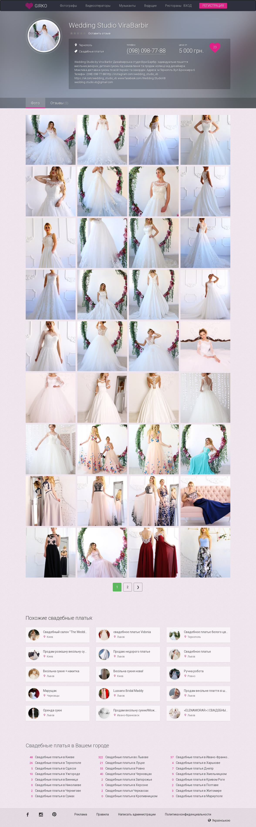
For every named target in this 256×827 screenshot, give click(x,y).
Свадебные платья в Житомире (199, 790)
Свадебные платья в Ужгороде (57, 774)
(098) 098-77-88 (146, 50)
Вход (188, 5)
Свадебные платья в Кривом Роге (200, 779)
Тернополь (85, 45)
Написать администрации (137, 814)
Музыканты (127, 5)
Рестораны (173, 5)
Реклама (80, 814)
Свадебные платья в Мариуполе (199, 796)
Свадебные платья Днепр (195, 768)
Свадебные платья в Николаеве (58, 785)
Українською (219, 820)
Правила (102, 814)
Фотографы (68, 5)
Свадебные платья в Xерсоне (126, 785)
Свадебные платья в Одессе (55, 768)
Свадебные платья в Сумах (54, 796)
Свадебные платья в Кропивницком (131, 796)
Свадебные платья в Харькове (198, 763)
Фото (35, 103)
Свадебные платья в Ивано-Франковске (205, 757)
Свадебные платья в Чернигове (58, 790)
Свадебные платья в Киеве (54, 757)
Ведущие (150, 5)
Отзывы (60, 103)
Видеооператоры (98, 5)
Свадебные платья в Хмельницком (201, 774)
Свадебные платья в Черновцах (128, 774)
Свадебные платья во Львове (126, 757)
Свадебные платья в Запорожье (128, 779)
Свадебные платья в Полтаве (197, 785)
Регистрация (213, 5)
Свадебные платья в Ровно (125, 768)
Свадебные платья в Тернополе (58, 763)
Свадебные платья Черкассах (126, 790)
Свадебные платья (91, 51)
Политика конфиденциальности (188, 814)
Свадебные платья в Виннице (56, 779)
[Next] (138, 587)
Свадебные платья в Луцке (125, 763)
